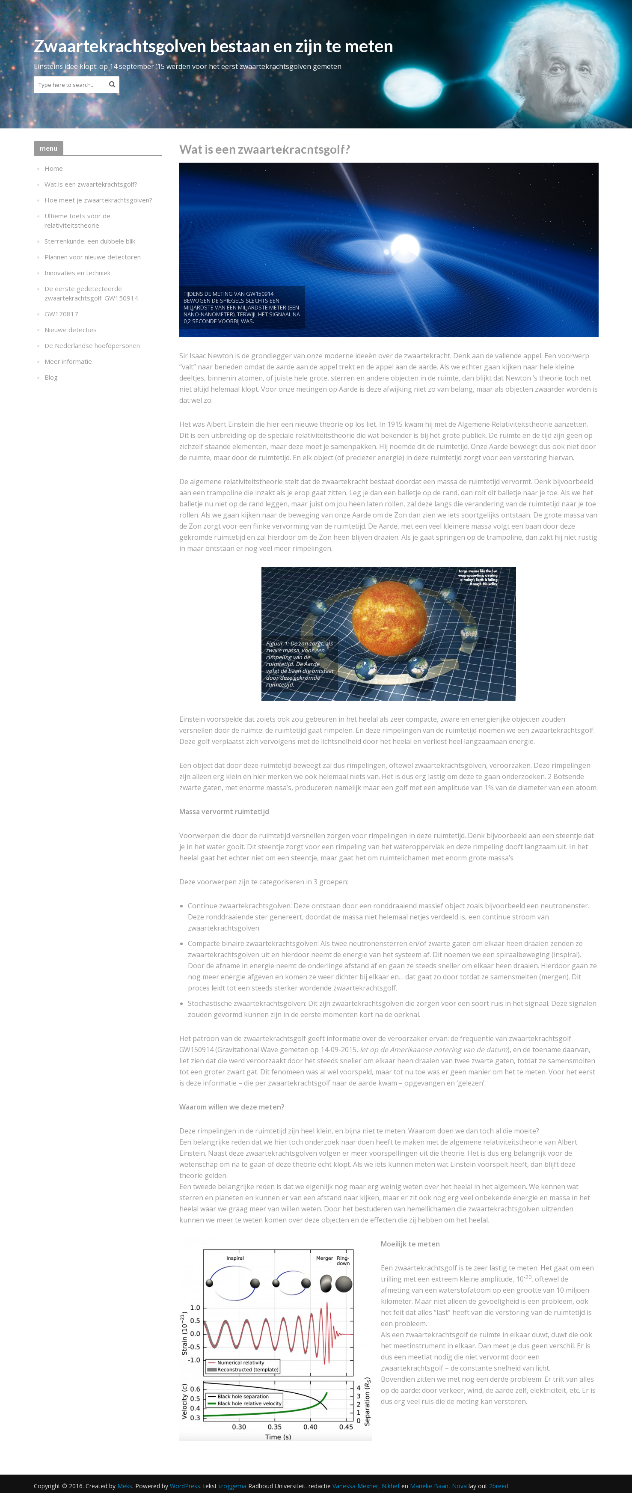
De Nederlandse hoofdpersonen (92, 345)
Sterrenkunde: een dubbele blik (90, 241)
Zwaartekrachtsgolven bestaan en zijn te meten (213, 46)
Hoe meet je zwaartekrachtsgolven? (98, 200)
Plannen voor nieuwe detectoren (93, 257)
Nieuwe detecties (71, 329)
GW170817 (61, 313)
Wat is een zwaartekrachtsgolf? (91, 184)
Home (54, 168)
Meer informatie (68, 361)
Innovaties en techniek (77, 272)
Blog (51, 377)
